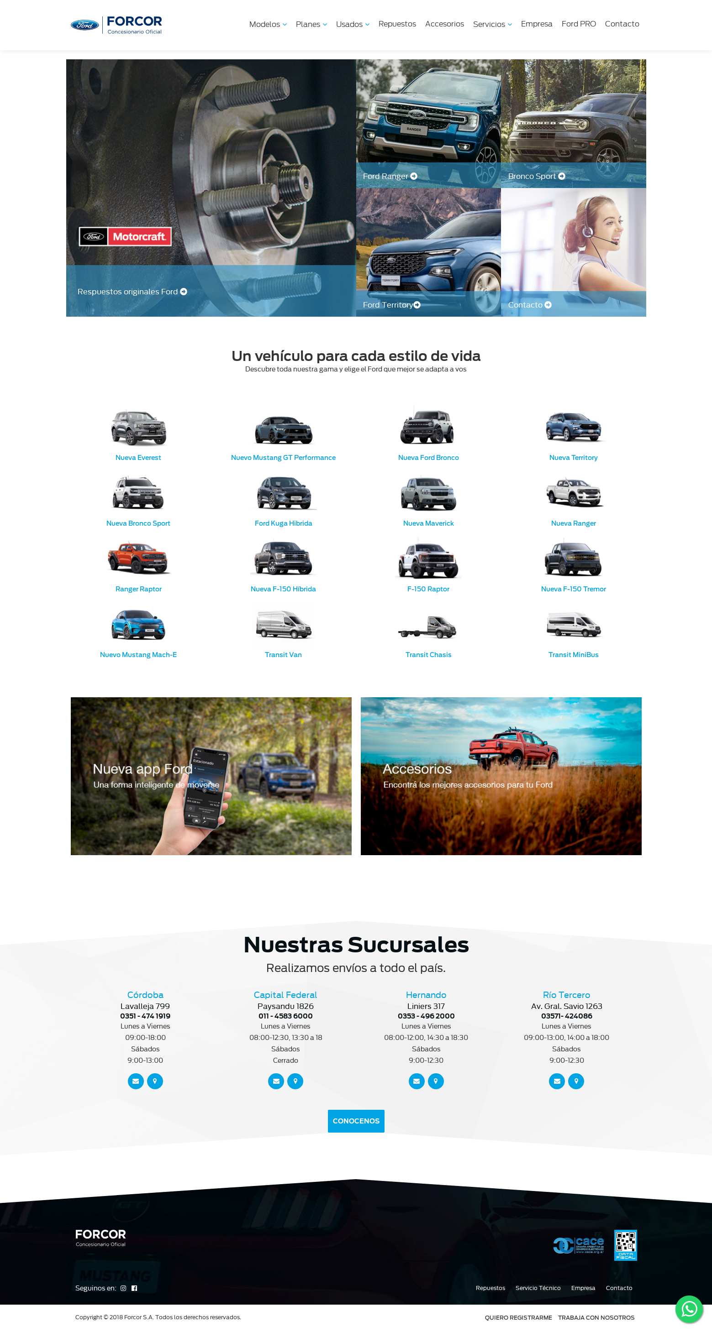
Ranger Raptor (139, 589)
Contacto (622, 24)
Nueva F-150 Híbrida (283, 589)
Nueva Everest (138, 457)
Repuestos (397, 24)
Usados (352, 24)
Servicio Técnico (538, 1288)
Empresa (537, 24)
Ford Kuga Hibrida (283, 523)
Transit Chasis (429, 654)
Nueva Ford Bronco (428, 457)
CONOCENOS (356, 1121)
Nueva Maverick (428, 523)
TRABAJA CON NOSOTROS (596, 1317)
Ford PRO (579, 24)
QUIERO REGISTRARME (518, 1317)
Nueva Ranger (573, 523)
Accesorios (444, 24)
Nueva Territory (573, 457)
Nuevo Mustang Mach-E (138, 654)
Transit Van (283, 654)
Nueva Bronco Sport (138, 523)
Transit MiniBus (574, 654)
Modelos (268, 24)
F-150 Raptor (428, 589)
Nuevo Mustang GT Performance (283, 457)
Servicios (492, 24)
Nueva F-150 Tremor (573, 589)
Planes (311, 24)
